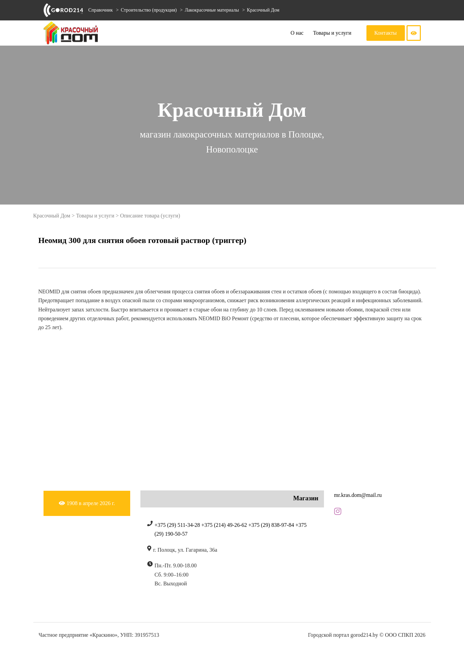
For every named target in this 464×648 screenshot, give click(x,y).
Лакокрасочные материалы (212, 10)
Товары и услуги (332, 33)
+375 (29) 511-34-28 (177, 525)
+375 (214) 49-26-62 (224, 525)
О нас (297, 33)
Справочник (100, 10)
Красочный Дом (263, 10)
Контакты (385, 33)
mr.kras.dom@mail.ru (358, 495)
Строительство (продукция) (149, 10)
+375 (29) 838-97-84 (271, 525)
